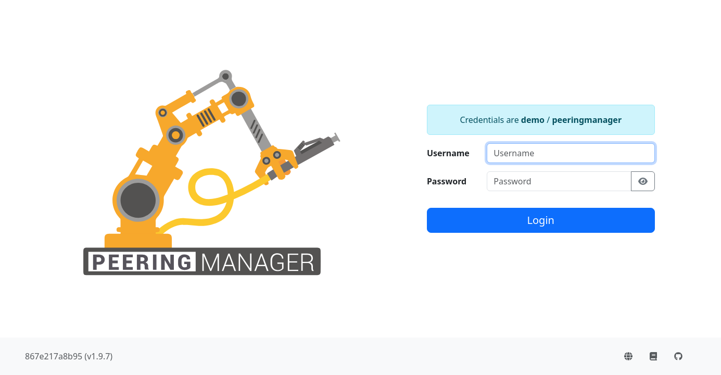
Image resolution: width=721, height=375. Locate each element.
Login (540, 220)
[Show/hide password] (643, 181)
